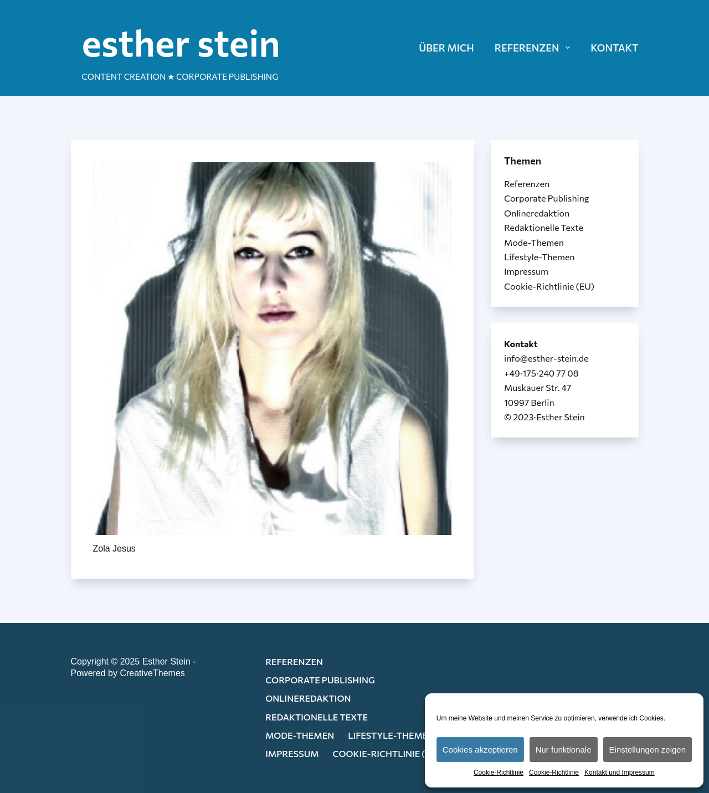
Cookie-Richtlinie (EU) (549, 286)
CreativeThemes (152, 673)
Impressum (526, 271)
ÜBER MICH (446, 48)
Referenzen (526, 183)
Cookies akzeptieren (480, 749)
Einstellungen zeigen (647, 749)
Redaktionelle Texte (543, 227)
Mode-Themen (534, 242)
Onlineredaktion (536, 213)
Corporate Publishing (546, 198)
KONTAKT (614, 48)
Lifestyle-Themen (539, 256)
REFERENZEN (534, 47)
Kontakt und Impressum (619, 772)
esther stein (181, 41)
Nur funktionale (564, 749)
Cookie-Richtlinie (498, 772)
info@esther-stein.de (546, 358)
